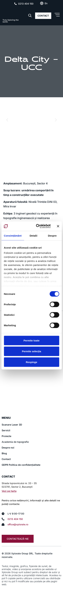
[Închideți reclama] (58, 226)
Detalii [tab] (33, 235)
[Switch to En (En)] (46, 3)
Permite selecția (31, 351)
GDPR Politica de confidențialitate (21, 464)
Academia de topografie (15, 441)
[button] (7, 120)
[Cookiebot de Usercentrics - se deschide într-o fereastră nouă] (38, 226)
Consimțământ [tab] (13, 235)
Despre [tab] (52, 235)
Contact (6, 459)
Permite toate (31, 340)
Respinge (31, 362)
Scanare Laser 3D (12, 424)
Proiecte (6, 436)
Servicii (6, 430)
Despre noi (8, 447)
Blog (4, 453)
